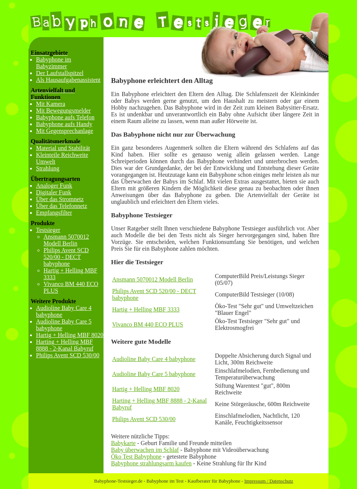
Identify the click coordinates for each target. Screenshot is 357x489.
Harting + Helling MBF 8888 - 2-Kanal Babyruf (64, 345)
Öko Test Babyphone (136, 456)
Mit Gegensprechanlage (64, 131)
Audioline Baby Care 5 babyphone (153, 374)
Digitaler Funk (53, 192)
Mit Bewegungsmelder (63, 110)
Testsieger (48, 230)
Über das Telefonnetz (61, 206)
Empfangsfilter (54, 212)
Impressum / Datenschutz (268, 481)
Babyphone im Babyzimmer (53, 62)
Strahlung (47, 168)
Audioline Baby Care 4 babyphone (153, 359)
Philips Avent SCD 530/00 (144, 419)
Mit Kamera (50, 104)
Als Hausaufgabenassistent (68, 80)
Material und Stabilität (63, 148)
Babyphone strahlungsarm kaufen (151, 463)
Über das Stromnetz (60, 199)
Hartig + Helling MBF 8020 (146, 389)
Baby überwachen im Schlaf (145, 450)
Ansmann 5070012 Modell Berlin (152, 279)
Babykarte (123, 443)
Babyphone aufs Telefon (65, 117)
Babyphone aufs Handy (64, 124)
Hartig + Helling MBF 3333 (146, 309)
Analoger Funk (54, 185)
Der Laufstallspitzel (60, 73)
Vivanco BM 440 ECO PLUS (147, 324)
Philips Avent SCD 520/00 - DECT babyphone (66, 257)
